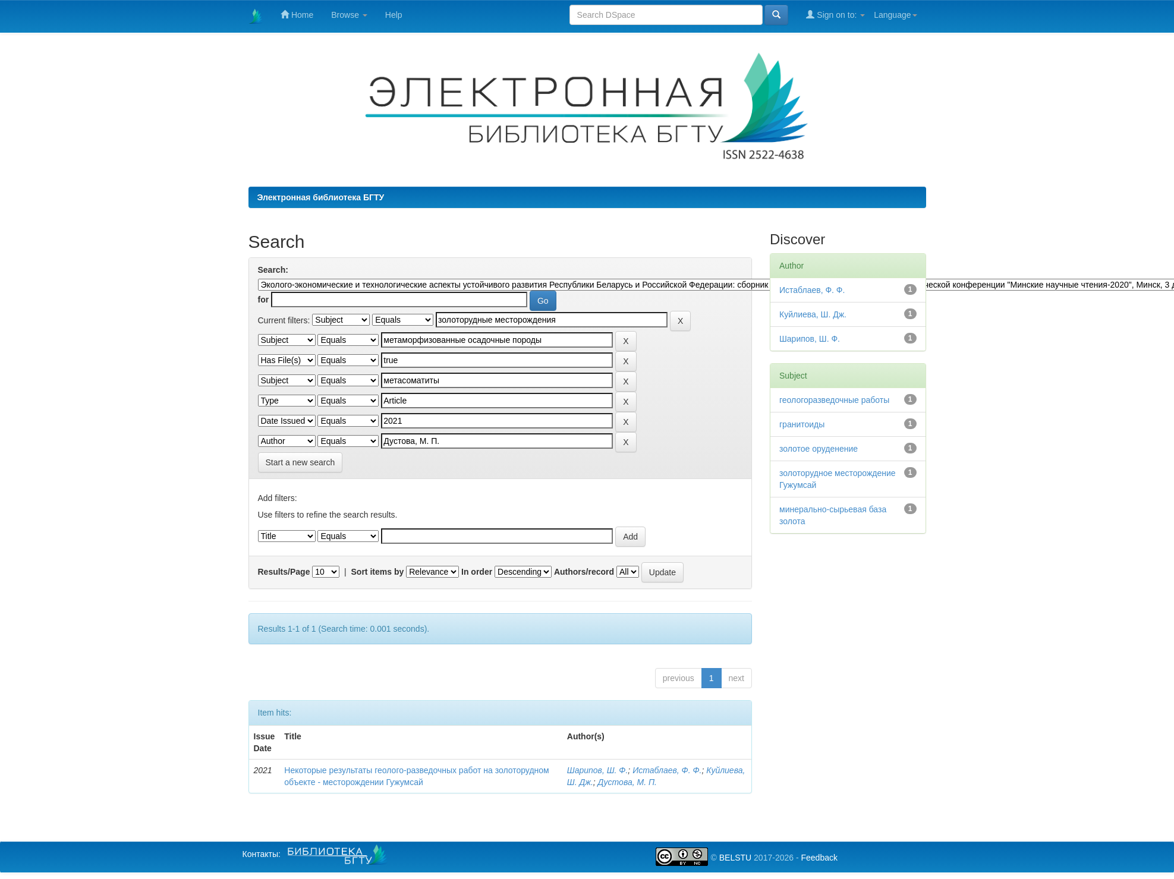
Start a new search (300, 462)
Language (895, 15)
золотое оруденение (818, 448)
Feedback (819, 857)
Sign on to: (835, 15)
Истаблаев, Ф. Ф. (666, 770)
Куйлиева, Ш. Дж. (812, 314)
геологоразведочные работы (834, 400)
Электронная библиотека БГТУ (321, 197)
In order (476, 571)
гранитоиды (801, 424)
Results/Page (284, 571)
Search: (273, 270)
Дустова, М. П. (627, 782)
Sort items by (377, 571)
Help (393, 15)
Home (297, 15)
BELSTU (735, 857)
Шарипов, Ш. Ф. (597, 770)
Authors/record (584, 571)
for (263, 299)
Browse (349, 15)
